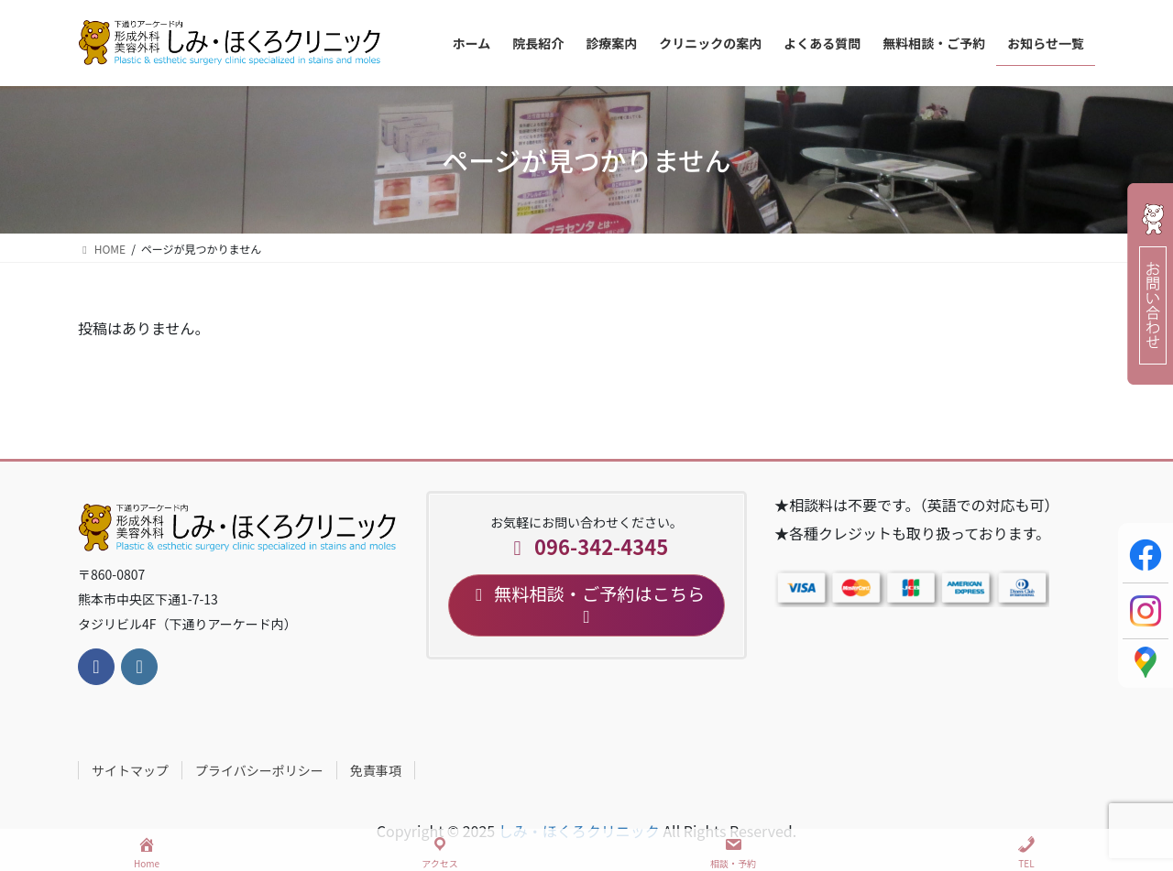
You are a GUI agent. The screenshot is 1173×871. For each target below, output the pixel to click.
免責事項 (375, 770)
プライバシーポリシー (259, 770)
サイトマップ (130, 770)
